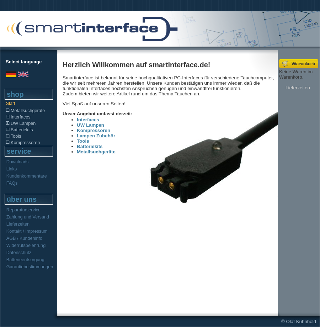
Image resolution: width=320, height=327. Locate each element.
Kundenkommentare (26, 176)
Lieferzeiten (18, 224)
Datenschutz (18, 252)
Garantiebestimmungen (29, 266)
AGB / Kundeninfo (24, 238)
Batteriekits (19, 129)
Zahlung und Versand (27, 217)
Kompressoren (22, 142)
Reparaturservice (23, 209)
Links (11, 169)
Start (10, 103)
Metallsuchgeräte (25, 110)
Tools (13, 136)
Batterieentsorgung (25, 259)
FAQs (12, 183)
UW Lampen (20, 123)
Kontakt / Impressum (27, 231)
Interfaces (18, 117)
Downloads (17, 161)
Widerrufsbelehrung (26, 245)
